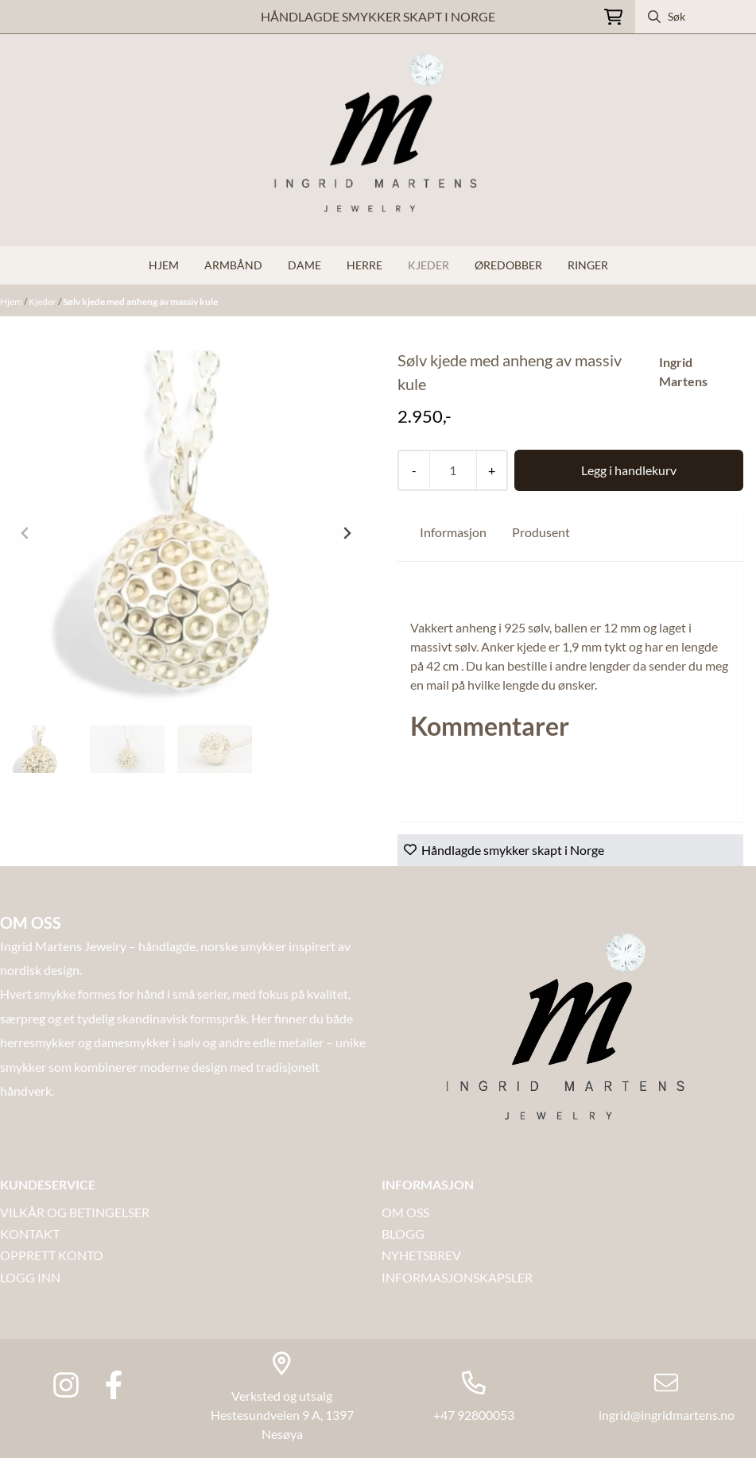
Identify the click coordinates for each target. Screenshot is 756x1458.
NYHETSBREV (421, 1255)
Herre (364, 265)
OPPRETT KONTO (51, 1255)
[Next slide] (346, 533)
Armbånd (233, 265)
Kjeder (428, 265)
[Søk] (695, 16)
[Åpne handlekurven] (613, 17)
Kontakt (30, 1233)
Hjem (12, 301)
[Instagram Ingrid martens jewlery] (66, 1385)
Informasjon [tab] (453, 531)
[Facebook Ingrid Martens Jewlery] (113, 1385)
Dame (304, 265)
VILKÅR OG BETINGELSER (74, 1212)
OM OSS (405, 1212)
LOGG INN (30, 1277)
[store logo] (378, 140)
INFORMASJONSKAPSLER (457, 1277)
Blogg (403, 1233)
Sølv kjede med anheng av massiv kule (140, 301)
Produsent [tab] (541, 531)
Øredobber (508, 265)
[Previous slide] (25, 533)
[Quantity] (452, 470)
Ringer (588, 265)
